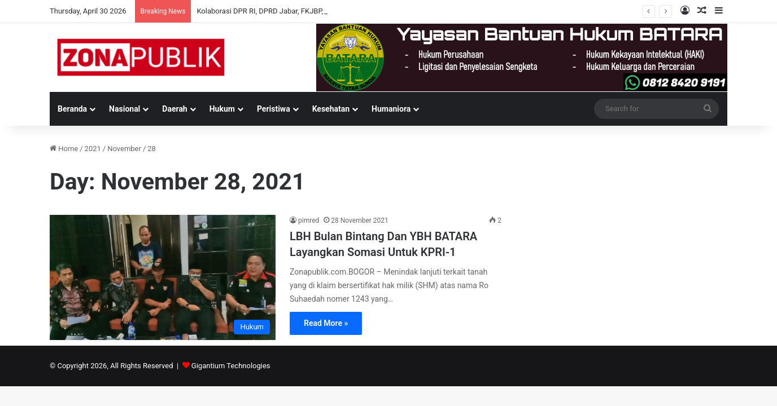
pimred (308, 220)
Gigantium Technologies (230, 365)
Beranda (72, 108)
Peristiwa (273, 108)
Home (64, 148)
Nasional (124, 108)
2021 (93, 148)
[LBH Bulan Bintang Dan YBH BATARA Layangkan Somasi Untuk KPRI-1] (163, 277)
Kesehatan (331, 108)
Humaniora (391, 108)
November (124, 148)
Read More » (326, 323)
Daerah (174, 108)
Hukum (222, 108)
